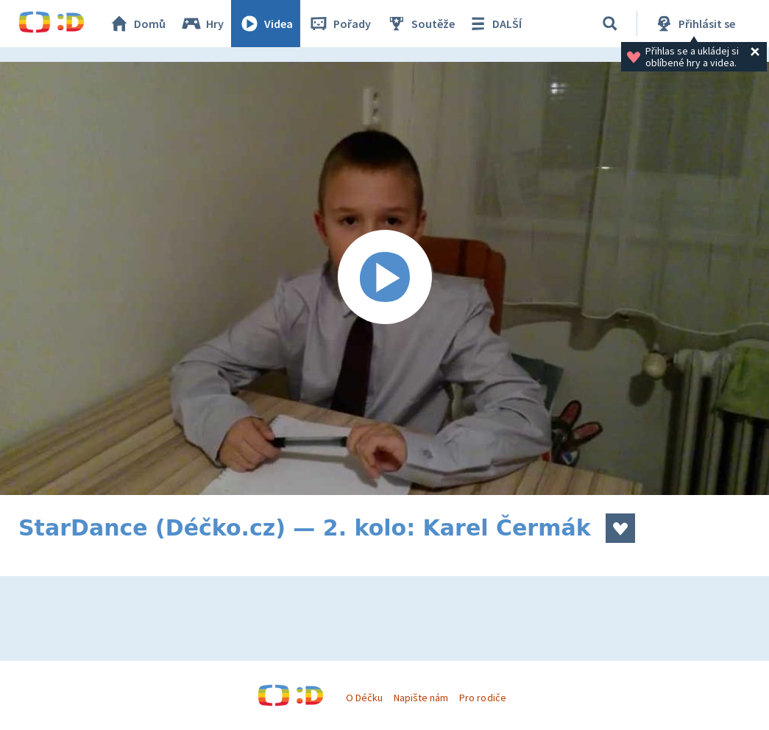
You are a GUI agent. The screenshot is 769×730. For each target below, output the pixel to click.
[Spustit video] (384, 278)
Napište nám (421, 697)
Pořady (339, 24)
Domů (137, 24)
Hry (202, 24)
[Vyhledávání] (610, 23)
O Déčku (364, 697)
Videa (265, 24)
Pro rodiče (482, 697)
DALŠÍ (494, 24)
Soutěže (420, 24)
